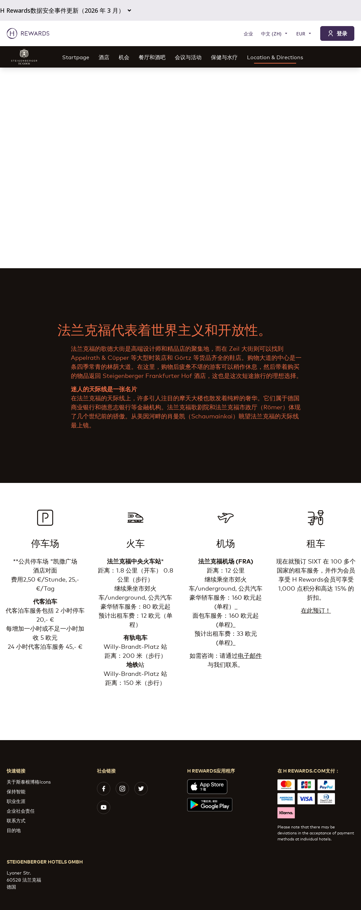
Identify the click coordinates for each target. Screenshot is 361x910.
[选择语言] (274, 33)
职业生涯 (16, 801)
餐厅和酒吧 (152, 57)
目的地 (14, 830)
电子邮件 (250, 655)
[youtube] (103, 807)
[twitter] (141, 788)
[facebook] (103, 788)
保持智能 (16, 791)
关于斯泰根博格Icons (29, 781)
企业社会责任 (21, 810)
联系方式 (16, 820)
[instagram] (122, 788)
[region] (180, 168)
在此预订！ (316, 610)
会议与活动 (188, 57)
